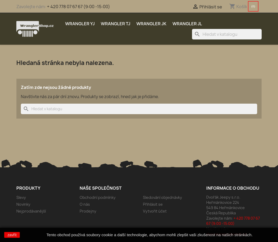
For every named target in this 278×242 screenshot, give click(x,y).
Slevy (21, 197)
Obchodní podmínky (98, 197)
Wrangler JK (151, 24)
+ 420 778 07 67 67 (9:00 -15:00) (78, 6)
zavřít (11, 235)
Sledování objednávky (162, 197)
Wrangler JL (187, 24)
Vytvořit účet (155, 211)
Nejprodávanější (31, 211)
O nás (85, 204)
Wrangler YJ (80, 24)
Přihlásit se (153, 204)
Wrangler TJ (115, 24)
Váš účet (153, 188)
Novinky (23, 204)
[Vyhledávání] (227, 34)
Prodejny (88, 211)
